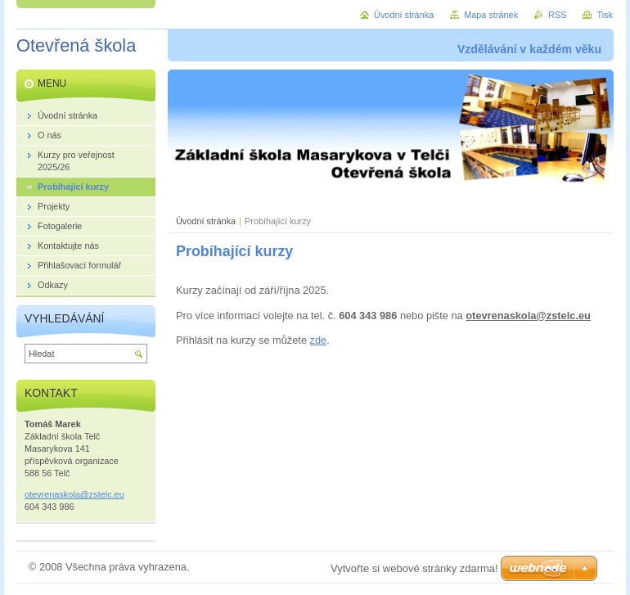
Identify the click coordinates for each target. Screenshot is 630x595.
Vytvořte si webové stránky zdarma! (414, 568)
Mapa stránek (491, 15)
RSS (557, 15)
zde (318, 340)
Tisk (604, 15)
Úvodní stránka (206, 221)
